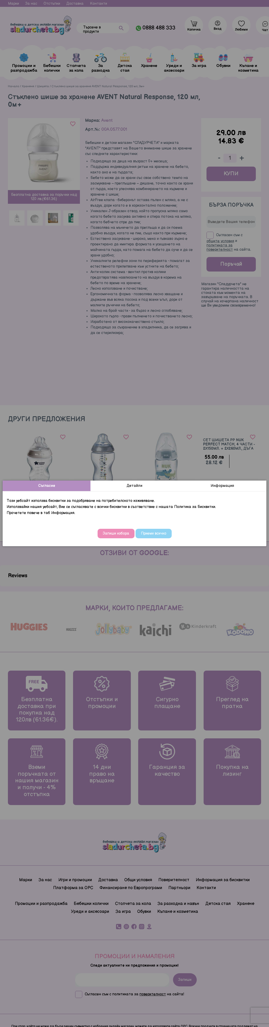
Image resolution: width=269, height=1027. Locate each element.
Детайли (134, 485)
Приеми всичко (153, 533)
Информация (222, 485)
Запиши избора (116, 533)
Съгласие (46, 485)
